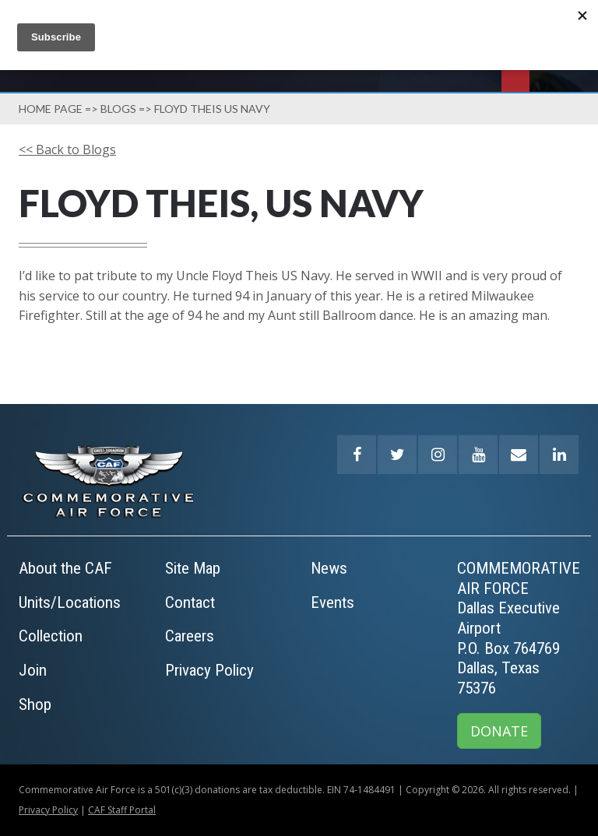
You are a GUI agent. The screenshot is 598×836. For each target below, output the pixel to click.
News (329, 568)
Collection (51, 636)
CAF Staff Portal (122, 810)
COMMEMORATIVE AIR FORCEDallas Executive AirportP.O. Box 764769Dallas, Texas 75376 (518, 628)
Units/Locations (70, 602)
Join (33, 670)
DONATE (499, 731)
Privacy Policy (209, 670)
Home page (51, 108)
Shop (35, 704)
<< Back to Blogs (67, 149)
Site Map (192, 568)
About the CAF (65, 568)
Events (332, 602)
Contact (190, 602)
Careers (189, 636)
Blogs (118, 108)
